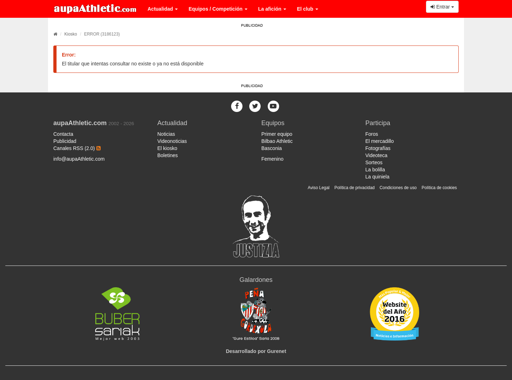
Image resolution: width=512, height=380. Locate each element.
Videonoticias (172, 141)
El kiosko (167, 148)
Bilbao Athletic (277, 141)
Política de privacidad (355, 187)
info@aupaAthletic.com (79, 159)
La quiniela (378, 177)
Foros (372, 134)
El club (307, 9)
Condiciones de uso (398, 187)
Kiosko (70, 34)
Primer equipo (276, 134)
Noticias (166, 134)
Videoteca (377, 155)
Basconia (271, 148)
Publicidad (64, 141)
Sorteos (374, 162)
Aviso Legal (318, 187)
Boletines (168, 155)
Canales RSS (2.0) (77, 148)
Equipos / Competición (217, 9)
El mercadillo (380, 141)
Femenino (272, 159)
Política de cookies (439, 187)
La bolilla (375, 169)
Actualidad (163, 9)
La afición (272, 9)
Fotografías (378, 148)
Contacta (63, 134)
